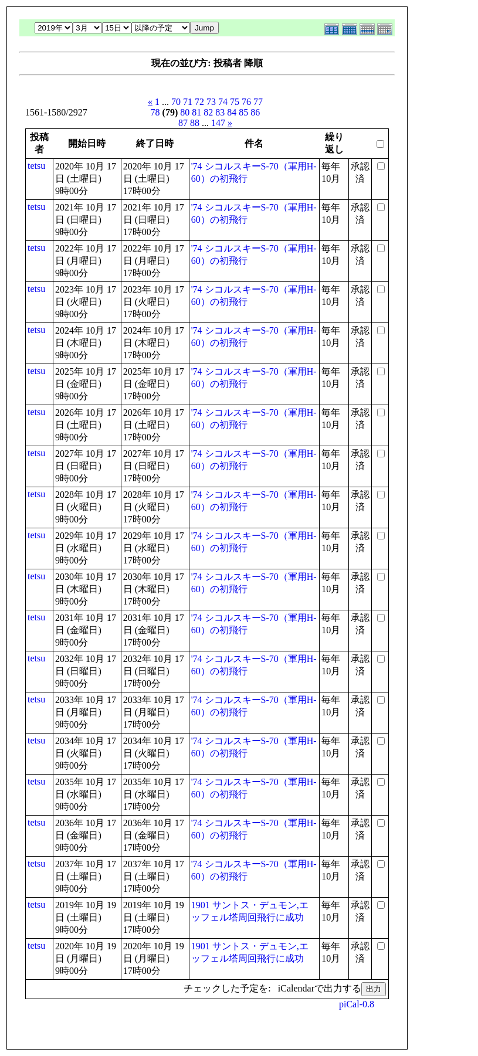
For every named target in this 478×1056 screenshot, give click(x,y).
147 (218, 123)
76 (246, 102)
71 (187, 102)
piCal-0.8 (356, 1004)
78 (155, 112)
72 (199, 102)
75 (234, 102)
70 (176, 102)
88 (194, 123)
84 (231, 112)
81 (196, 112)
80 (184, 112)
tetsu (36, 166)
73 (211, 102)
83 (220, 112)
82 (208, 112)
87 (183, 123)
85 (243, 112)
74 (223, 102)
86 (255, 112)
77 (258, 102)
